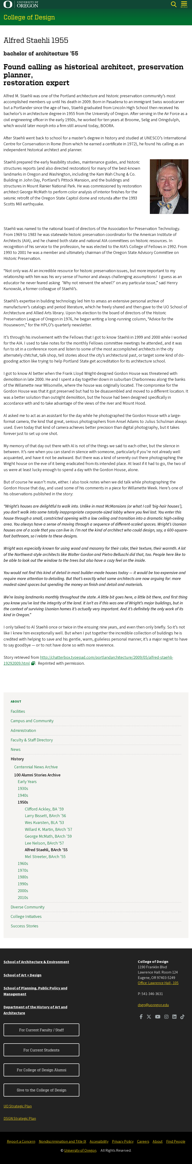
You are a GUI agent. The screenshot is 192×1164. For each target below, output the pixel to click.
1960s (23, 864)
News (16, 749)
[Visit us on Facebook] (141, 1017)
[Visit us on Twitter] (149, 1017)
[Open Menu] (184, 4)
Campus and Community (32, 721)
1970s (23, 870)
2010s (23, 898)
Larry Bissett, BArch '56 (45, 816)
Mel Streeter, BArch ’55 (45, 857)
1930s (23, 789)
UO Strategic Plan (18, 1106)
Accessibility (99, 1141)
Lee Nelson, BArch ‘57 (44, 843)
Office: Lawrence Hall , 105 (158, 983)
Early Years (27, 782)
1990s (23, 884)
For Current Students (41, 1050)
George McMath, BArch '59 (48, 836)
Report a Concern (21, 1141)
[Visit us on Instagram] (166, 1017)
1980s (23, 877)
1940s (23, 795)
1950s (23, 802)
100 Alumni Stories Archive (37, 775)
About (16, 701)
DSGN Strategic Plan (20, 1118)
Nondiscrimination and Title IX (62, 1141)
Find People (175, 1141)
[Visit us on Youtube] (157, 1017)
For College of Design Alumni (41, 1070)
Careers (143, 1141)
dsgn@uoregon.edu (153, 1005)
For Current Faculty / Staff (41, 1030)
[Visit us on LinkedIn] (174, 1017)
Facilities (18, 711)
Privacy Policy (123, 1141)
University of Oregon (80, 1150)
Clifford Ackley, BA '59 (44, 809)
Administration (23, 731)
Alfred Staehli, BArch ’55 (46, 850)
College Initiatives (26, 917)
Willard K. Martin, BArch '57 (48, 829)
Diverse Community (28, 907)
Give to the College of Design (41, 1090)
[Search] (174, 4)
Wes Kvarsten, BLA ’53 (44, 823)
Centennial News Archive (36, 767)
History (17, 759)
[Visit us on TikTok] (183, 1017)
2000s (23, 891)
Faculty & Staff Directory (32, 740)
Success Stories (24, 926)
